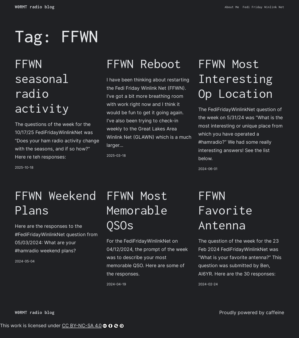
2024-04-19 (116, 284)
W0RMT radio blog (35, 6)
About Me (232, 7)
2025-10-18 (24, 167)
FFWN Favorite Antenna (225, 210)
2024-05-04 (25, 261)
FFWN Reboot (144, 63)
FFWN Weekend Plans (55, 202)
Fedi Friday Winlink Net (263, 7)
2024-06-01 (207, 169)
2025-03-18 (116, 155)
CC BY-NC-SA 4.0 (93, 325)
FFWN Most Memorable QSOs (137, 210)
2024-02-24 (208, 284)
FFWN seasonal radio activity (42, 85)
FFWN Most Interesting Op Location (235, 78)
